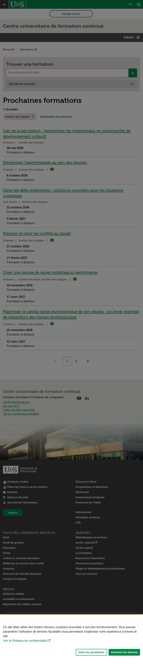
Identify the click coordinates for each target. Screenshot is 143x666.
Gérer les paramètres (91, 652)
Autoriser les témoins (124, 652)
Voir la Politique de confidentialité (25, 640)
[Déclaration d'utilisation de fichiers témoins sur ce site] (71, 640)
